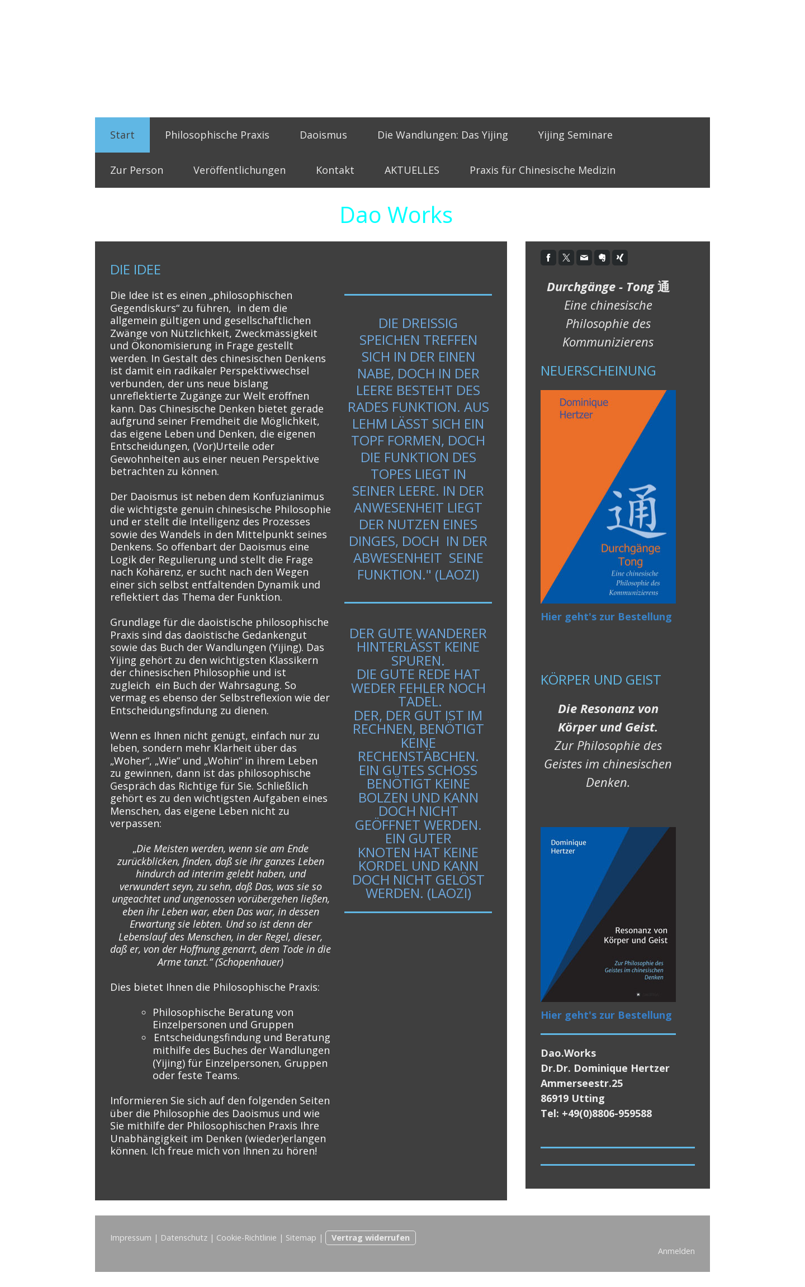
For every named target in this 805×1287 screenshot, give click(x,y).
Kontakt (335, 170)
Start (122, 134)
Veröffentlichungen (239, 170)
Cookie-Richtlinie (246, 1237)
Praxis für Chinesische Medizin (542, 170)
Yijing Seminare (575, 134)
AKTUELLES (412, 170)
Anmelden (676, 1251)
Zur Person (136, 170)
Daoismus (323, 134)
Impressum (130, 1237)
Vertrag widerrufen (371, 1237)
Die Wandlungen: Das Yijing (442, 134)
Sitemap (301, 1237)
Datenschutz (183, 1237)
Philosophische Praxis (217, 134)
